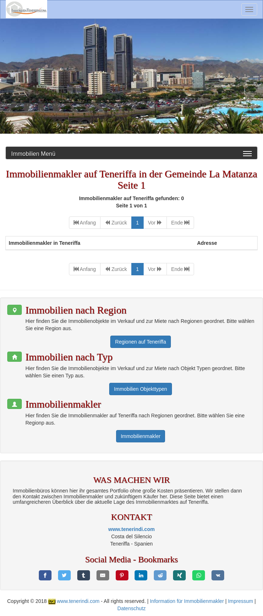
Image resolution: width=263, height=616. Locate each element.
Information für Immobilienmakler (187, 601)
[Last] (180, 222)
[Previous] (116, 222)
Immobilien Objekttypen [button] (140, 389)
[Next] (155, 222)
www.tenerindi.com (131, 529)
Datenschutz (132, 608)
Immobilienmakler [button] (141, 436)
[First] (85, 222)
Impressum (240, 601)
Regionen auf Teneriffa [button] (140, 342)
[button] (14, 310)
